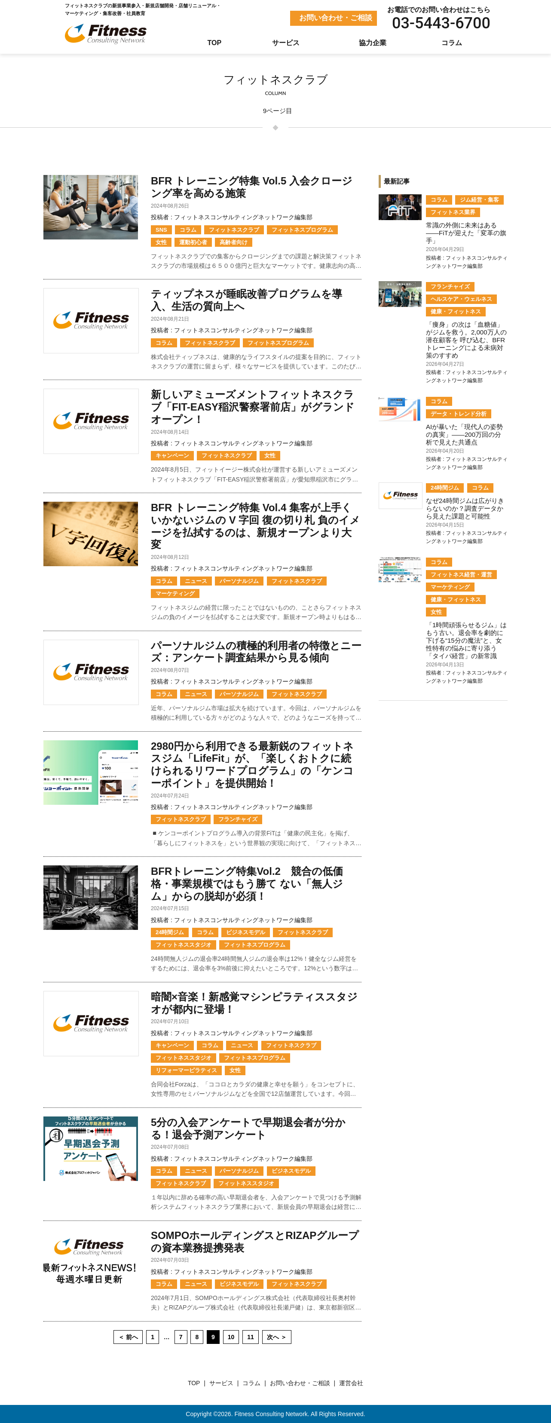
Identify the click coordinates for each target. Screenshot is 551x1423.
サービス (286, 42)
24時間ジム (170, 932)
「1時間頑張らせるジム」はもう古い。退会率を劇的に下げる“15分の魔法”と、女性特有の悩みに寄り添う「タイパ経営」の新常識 (466, 640)
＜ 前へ (128, 1337)
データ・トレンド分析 (459, 414)
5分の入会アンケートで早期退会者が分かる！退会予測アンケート (248, 1128)
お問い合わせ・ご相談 (335, 18)
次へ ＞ (277, 1337)
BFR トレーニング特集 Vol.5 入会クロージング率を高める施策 (251, 187)
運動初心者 (193, 242)
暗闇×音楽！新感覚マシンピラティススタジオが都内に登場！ (254, 1003)
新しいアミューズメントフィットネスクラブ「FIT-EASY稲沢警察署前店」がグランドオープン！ (253, 407)
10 (231, 1337)
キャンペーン (172, 455)
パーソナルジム (239, 581)
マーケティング (175, 593)
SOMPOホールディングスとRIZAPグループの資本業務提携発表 (255, 1242)
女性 (161, 242)
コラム (451, 42)
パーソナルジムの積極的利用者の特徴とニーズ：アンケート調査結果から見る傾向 (256, 652)
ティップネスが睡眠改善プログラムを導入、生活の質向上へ (246, 300)
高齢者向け (234, 242)
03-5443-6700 (441, 23)
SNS (161, 230)
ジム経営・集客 (479, 199)
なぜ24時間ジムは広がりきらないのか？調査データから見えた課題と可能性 (465, 508)
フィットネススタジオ (183, 945)
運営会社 (351, 1383)
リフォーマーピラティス (186, 1070)
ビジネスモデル (245, 932)
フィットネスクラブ (234, 230)
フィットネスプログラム (302, 230)
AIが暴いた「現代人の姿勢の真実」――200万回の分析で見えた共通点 (464, 434)
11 (250, 1337)
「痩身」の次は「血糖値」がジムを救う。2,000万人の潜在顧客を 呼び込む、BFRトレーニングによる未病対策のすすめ (466, 340)
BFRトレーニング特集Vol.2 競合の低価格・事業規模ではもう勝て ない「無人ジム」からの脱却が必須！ (247, 883)
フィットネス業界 (453, 212)
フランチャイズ (237, 819)
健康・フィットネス (456, 311)
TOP (215, 42)
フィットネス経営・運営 (461, 574)
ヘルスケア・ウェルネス (461, 299)
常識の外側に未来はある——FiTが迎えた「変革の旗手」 (466, 232)
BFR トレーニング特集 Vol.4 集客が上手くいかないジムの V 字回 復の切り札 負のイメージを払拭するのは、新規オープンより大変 (255, 526)
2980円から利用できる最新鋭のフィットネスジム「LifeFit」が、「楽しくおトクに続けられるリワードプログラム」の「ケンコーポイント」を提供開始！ (252, 764)
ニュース (196, 581)
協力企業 (372, 42)
